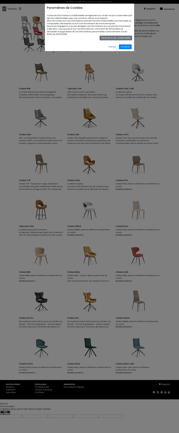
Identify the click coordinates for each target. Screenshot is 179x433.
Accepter (125, 46)
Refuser (112, 46)
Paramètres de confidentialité (116, 37)
